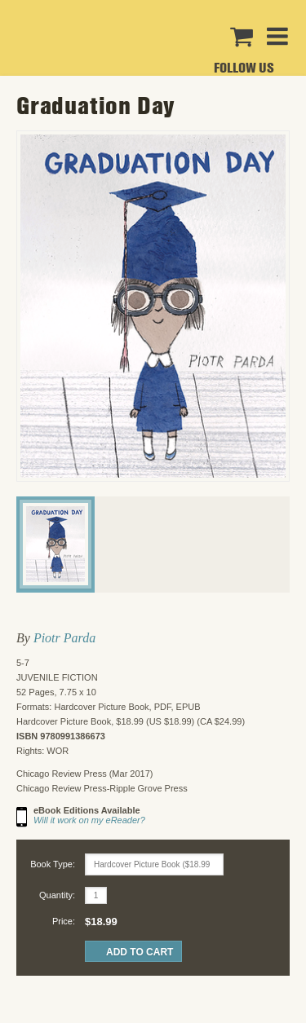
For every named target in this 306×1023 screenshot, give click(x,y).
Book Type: (52, 864)
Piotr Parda (64, 638)
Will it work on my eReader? (89, 820)
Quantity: (57, 895)
